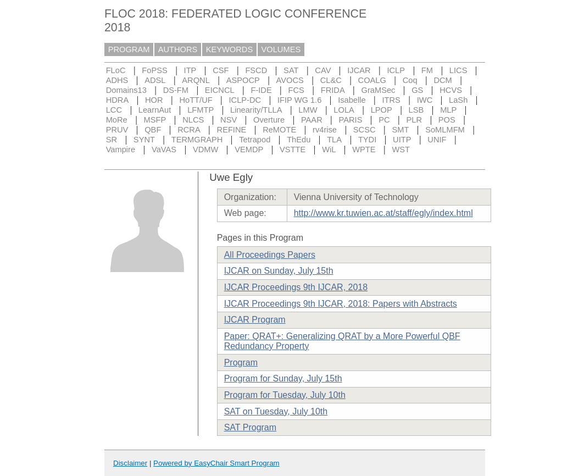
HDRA (117, 100)
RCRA (189, 129)
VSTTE (292, 149)
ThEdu (298, 139)
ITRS (391, 100)
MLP (448, 110)
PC (384, 119)
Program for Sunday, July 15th (283, 378)
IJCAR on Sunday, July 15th (278, 270)
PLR (414, 119)
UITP (402, 139)
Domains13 (126, 90)
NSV (228, 119)
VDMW (205, 149)
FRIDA (333, 90)
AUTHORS (178, 49)
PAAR (311, 119)
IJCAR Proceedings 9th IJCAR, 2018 (296, 287)
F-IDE (261, 90)
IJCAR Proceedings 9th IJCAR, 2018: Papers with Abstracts (340, 303)
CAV (323, 70)
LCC (114, 110)
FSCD (256, 70)
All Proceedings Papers (269, 254)
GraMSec (378, 90)
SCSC (364, 129)
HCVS (451, 90)
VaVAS (164, 149)
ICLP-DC (245, 100)
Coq (410, 80)
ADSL (154, 80)
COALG (372, 80)
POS (446, 119)
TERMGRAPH (197, 139)
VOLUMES (281, 49)
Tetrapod (254, 139)
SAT (290, 70)
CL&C (331, 80)
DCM (442, 80)
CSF (221, 70)
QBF (152, 129)
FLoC (116, 70)
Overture (269, 119)
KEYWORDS (229, 49)
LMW (307, 110)
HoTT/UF (195, 100)
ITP (190, 70)
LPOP (381, 110)
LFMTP (200, 110)
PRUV (117, 129)
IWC (425, 100)
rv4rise (325, 129)
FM (427, 70)
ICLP (396, 70)
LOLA (343, 110)
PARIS (351, 119)
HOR (154, 100)
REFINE (232, 129)
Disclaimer (130, 463)
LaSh (458, 100)
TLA (334, 139)
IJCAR (358, 70)
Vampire (121, 149)
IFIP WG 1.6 (299, 100)
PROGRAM (129, 49)
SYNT (144, 139)
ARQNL (196, 80)
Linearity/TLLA (256, 110)
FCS (296, 90)
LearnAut (154, 110)
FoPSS (154, 70)
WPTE (363, 149)
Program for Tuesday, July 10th (285, 395)
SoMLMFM (445, 129)
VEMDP (249, 149)
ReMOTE (279, 129)
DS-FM (175, 90)
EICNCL (220, 90)
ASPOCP (243, 80)
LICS (458, 70)
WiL (329, 149)
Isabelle (352, 100)
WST (401, 149)
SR (111, 139)
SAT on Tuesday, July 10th (276, 411)
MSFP (155, 119)
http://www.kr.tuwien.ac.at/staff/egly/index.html (383, 213)
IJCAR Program (255, 319)
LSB (416, 110)
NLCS (193, 119)
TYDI (367, 139)
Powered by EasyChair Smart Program (216, 463)
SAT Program (250, 427)
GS (417, 90)
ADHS (117, 80)
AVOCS (290, 80)
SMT (400, 129)
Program (241, 362)
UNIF (436, 139)
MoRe (116, 119)
